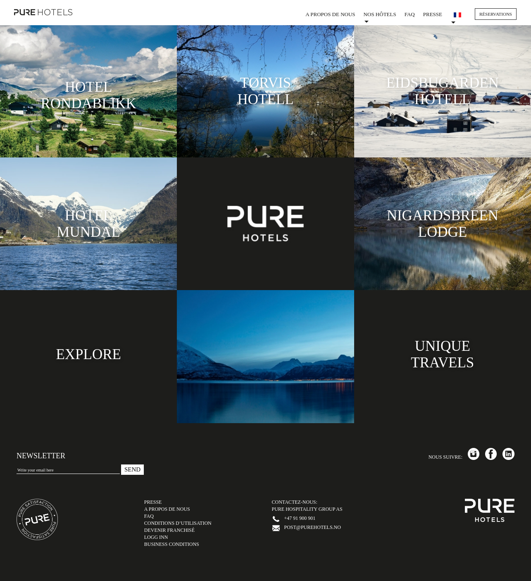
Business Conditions (171, 544)
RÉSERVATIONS (495, 14)
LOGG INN (156, 537)
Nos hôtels (380, 17)
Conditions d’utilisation (178, 523)
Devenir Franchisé (169, 530)
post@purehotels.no (312, 527)
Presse (432, 14)
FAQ (410, 14)
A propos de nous (330, 14)
